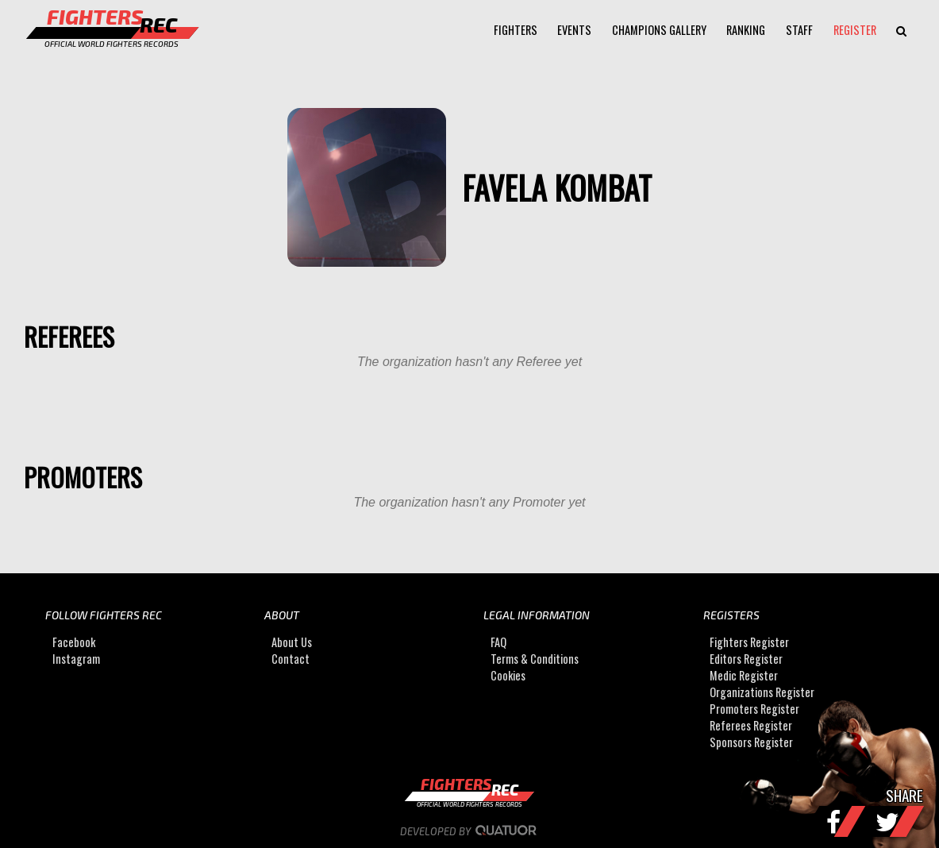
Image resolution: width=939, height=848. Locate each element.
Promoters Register (754, 708)
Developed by (469, 831)
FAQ (498, 641)
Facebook (73, 641)
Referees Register (751, 725)
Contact (290, 658)
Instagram (76, 658)
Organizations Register (762, 692)
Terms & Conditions (535, 658)
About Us (291, 641)
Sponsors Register (751, 742)
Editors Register (746, 658)
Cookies (508, 675)
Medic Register (744, 675)
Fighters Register (749, 641)
